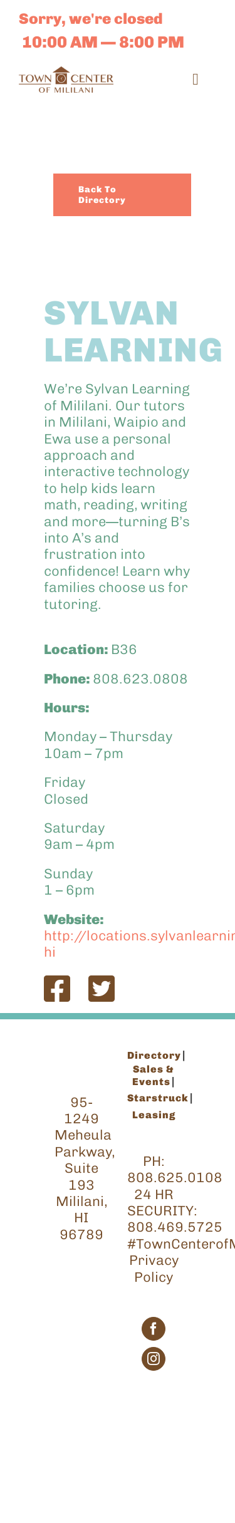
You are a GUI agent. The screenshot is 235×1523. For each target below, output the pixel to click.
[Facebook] (153, 1329)
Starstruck (158, 1098)
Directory (154, 1055)
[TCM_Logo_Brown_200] (66, 73)
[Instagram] (153, 1359)
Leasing (153, 1115)
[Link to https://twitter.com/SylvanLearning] (101, 989)
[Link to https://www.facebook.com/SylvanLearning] (57, 989)
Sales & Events (153, 1075)
